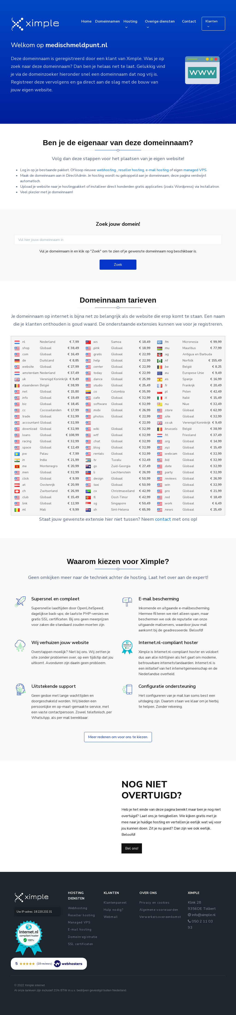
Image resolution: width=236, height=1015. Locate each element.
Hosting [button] (130, 21)
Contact (189, 21)
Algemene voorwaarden (158, 910)
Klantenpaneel (115, 903)
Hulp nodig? (113, 910)
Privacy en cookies (154, 903)
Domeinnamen (107, 21)
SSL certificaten (80, 944)
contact (163, 519)
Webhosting (78, 908)
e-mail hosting (157, 170)
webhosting (107, 170)
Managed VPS (79, 922)
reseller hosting (131, 170)
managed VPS (194, 170)
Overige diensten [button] (160, 21)
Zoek (118, 264)
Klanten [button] (212, 21)
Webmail (111, 917)
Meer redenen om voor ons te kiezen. (118, 737)
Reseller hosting (81, 915)
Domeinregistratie (82, 937)
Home (86, 21)
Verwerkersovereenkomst (160, 917)
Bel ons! (131, 848)
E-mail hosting (80, 930)
